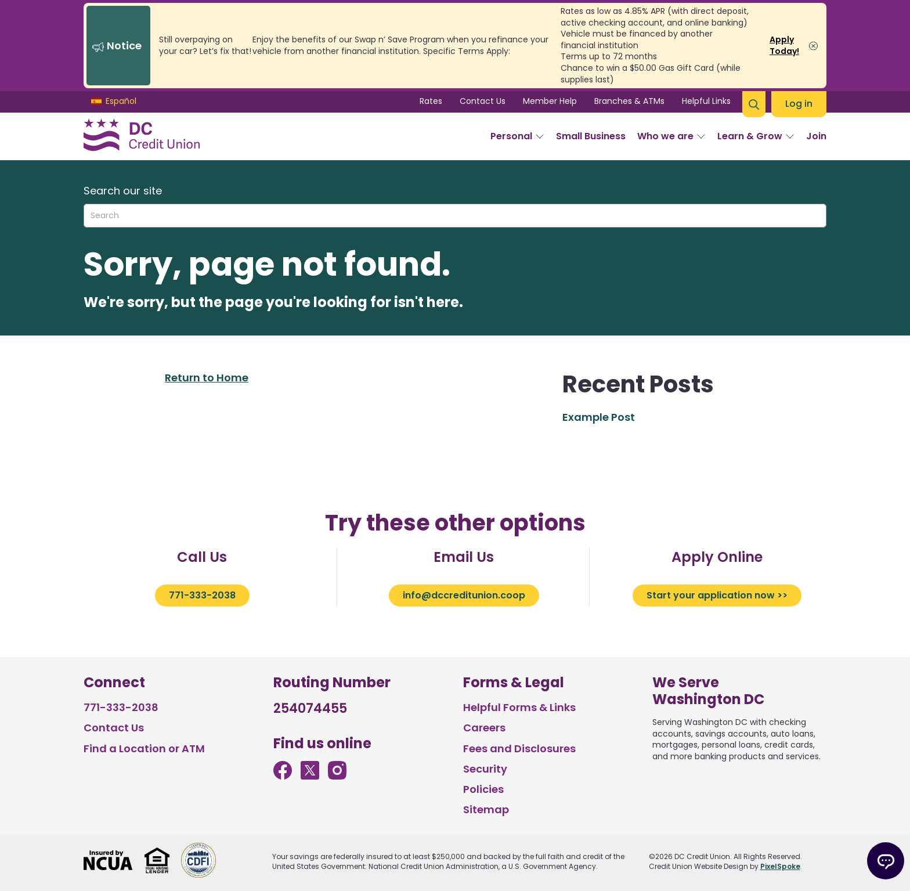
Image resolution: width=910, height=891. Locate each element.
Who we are (671, 136)
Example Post (598, 417)
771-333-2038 (202, 595)
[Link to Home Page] (142, 136)
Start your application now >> (717, 595)
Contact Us (482, 101)
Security (485, 769)
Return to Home (206, 377)
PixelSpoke (780, 866)
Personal (517, 136)
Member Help (550, 101)
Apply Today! (784, 45)
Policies (483, 789)
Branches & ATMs (629, 101)
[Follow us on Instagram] (337, 776)
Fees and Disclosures (519, 748)
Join (816, 136)
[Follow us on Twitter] (310, 776)
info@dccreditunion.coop (464, 595)
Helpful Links (706, 101)
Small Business (591, 136)
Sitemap (486, 809)
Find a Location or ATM (144, 748)
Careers (484, 727)
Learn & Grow (756, 136)
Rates (431, 101)
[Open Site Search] (753, 104)
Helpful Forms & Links (519, 707)
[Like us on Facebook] (282, 776)
